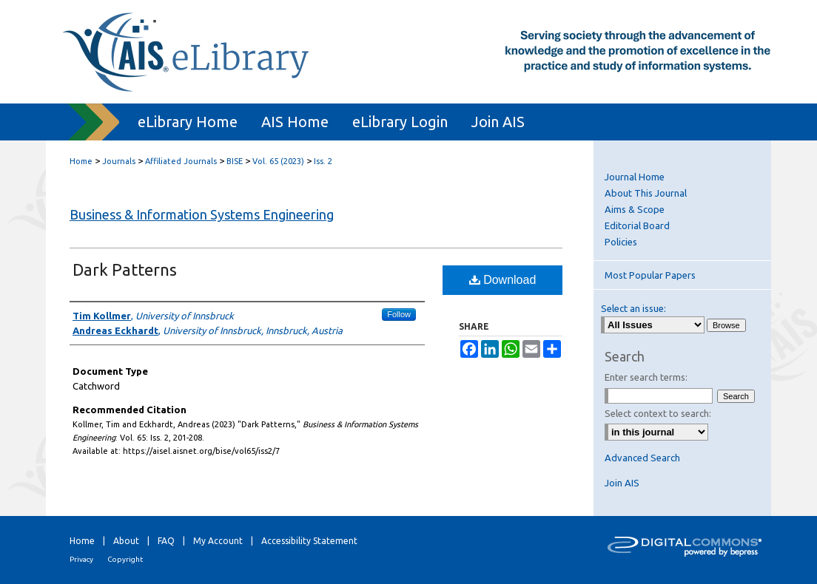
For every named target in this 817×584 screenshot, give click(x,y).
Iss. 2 (323, 161)
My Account (218, 541)
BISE (234, 161)
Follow (399, 314)
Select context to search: (658, 413)
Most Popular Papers (650, 275)
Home (81, 161)
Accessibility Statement (309, 541)
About (126, 541)
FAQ (166, 541)
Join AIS (622, 483)
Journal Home (635, 177)
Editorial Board (637, 225)
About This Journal (646, 193)
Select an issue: (633, 308)
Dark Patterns (125, 269)
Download (503, 280)
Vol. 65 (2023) (278, 161)
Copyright (125, 559)
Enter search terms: (646, 377)
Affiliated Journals (181, 161)
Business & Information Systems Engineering (202, 214)
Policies (621, 242)
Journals (118, 161)
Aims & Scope (635, 209)
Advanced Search (642, 457)
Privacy (81, 559)
